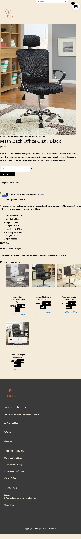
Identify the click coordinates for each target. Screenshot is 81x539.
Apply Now (42, 194)
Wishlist (7, 432)
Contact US (9, 505)
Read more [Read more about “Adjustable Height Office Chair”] (19, 362)
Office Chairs (12, 136)
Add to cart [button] (20, 307)
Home (2, 136)
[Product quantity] (15, 168)
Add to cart (7, 174)
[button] (1, 179)
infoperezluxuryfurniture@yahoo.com (20, 498)
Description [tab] (11, 199)
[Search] (66, 1)
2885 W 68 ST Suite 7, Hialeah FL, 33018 (21, 414)
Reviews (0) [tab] (21, 199)
